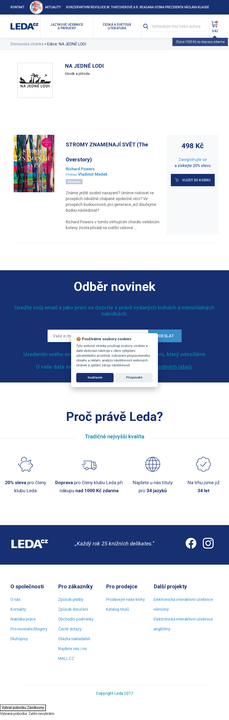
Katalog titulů (117, 609)
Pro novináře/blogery (29, 629)
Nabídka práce (23, 619)
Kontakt (17, 7)
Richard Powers (80, 169)
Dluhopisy (19, 638)
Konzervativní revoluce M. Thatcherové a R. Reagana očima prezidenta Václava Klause (137, 7)
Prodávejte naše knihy (125, 599)
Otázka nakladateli (74, 638)
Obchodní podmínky (75, 619)
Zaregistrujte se (192, 159)
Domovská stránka (27, 44)
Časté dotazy (70, 629)
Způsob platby (70, 599)
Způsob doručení (73, 609)
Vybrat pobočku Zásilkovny (23, 707)
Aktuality (45, 7)
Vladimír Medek (93, 174)
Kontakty (18, 609)
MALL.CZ (66, 658)
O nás (16, 599)
